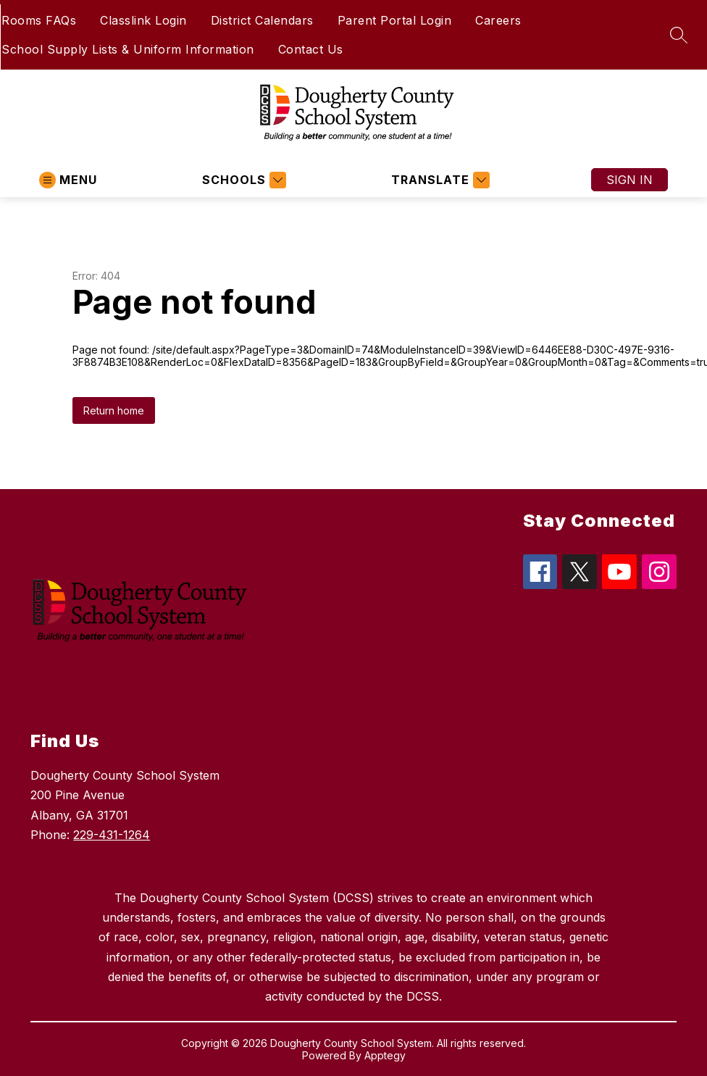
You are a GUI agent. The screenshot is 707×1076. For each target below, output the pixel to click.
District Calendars (262, 20)
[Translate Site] (439, 180)
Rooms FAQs (38, 20)
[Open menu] (68, 180)
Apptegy (385, 1055)
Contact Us (310, 49)
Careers (498, 20)
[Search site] (678, 34)
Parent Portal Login (395, 20)
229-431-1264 (111, 834)
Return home (113, 410)
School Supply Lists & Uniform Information (127, 49)
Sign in (629, 179)
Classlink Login (143, 20)
